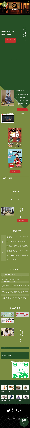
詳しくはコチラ (15, 171)
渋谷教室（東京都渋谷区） (6, 353)
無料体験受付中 (24, 422)
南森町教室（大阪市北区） (6, 347)
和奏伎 (4, 4)
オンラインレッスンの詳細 (10, 40)
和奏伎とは (8, 417)
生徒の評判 (22, 109)
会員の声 (8, 418)
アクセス (14, 417)
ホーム (2, 417)
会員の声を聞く (22, 220)
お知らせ (14, 418)
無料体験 (8, 419)
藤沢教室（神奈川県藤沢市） (7, 355)
